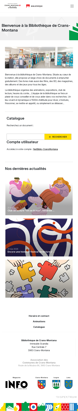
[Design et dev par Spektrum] (66, 397)
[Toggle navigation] (72, 6)
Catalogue (39, 327)
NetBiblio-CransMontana (45, 149)
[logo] (12, 6)
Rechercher (59, 137)
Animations (39, 321)
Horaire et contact (39, 316)
